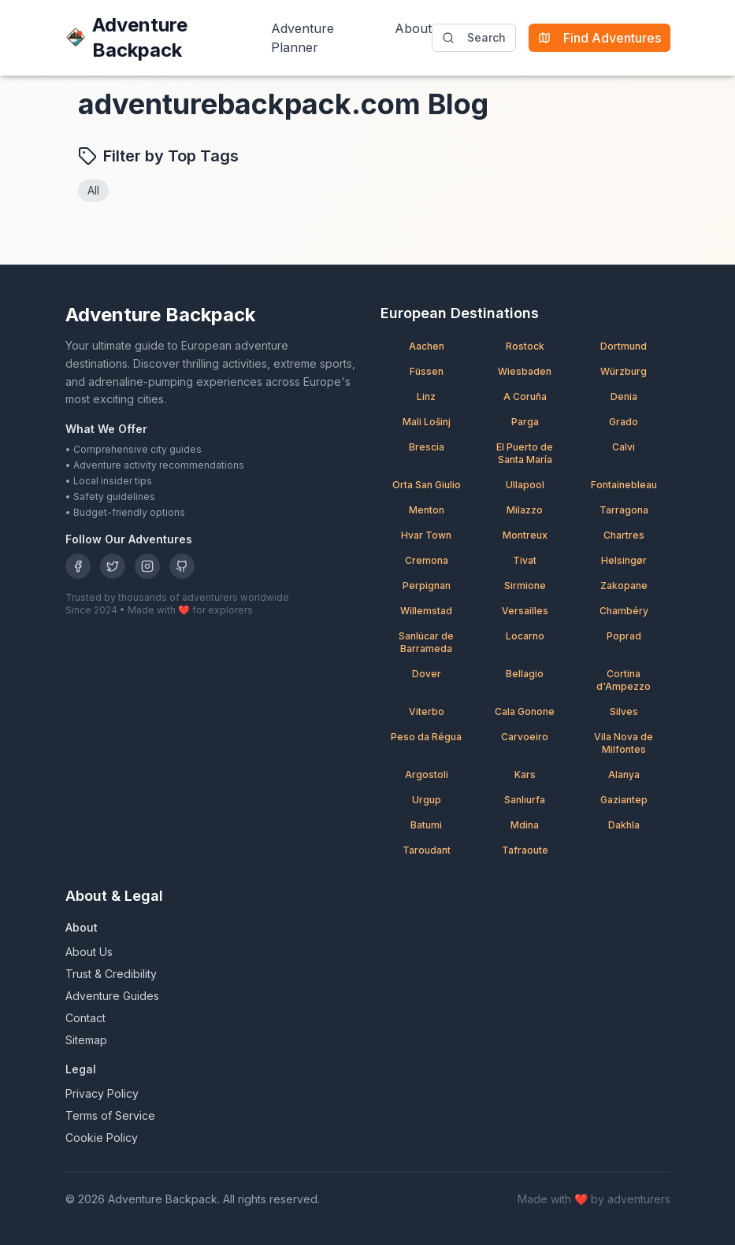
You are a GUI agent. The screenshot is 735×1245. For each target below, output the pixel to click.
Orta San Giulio (426, 485)
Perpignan (427, 585)
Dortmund (623, 346)
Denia (624, 396)
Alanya (624, 774)
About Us (89, 951)
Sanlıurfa (524, 800)
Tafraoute (525, 850)
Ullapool (525, 485)
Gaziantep (624, 800)
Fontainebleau (624, 485)
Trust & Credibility (111, 973)
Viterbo (426, 711)
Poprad (624, 636)
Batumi (426, 825)
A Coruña (525, 396)
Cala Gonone (525, 711)
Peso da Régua (426, 737)
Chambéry (624, 611)
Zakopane (624, 585)
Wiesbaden (524, 371)
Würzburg (623, 371)
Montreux (525, 535)
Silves (624, 711)
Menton (426, 510)
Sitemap (86, 1040)
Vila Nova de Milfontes (623, 743)
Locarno (525, 636)
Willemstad (426, 611)
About (413, 28)
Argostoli (426, 774)
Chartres (623, 535)
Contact (85, 1018)
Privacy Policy (102, 1093)
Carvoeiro (524, 737)
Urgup (426, 800)
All (93, 190)
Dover (426, 674)
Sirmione (525, 585)
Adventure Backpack (126, 37)
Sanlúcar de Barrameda (426, 642)
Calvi (623, 447)
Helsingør (624, 560)
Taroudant (427, 850)
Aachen (426, 346)
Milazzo (525, 510)
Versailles (525, 611)
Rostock (525, 346)
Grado (623, 422)
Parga (525, 422)
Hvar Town (426, 535)
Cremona (426, 560)
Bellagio (525, 674)
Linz (426, 396)
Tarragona (624, 510)
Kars (525, 774)
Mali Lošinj (427, 422)
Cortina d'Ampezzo (623, 680)
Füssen (427, 371)
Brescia (426, 447)
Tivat (524, 560)
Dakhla (624, 825)
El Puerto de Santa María (524, 453)
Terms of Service (110, 1115)
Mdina (524, 825)
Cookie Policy (101, 1137)
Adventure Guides (112, 995)
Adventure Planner (302, 37)
